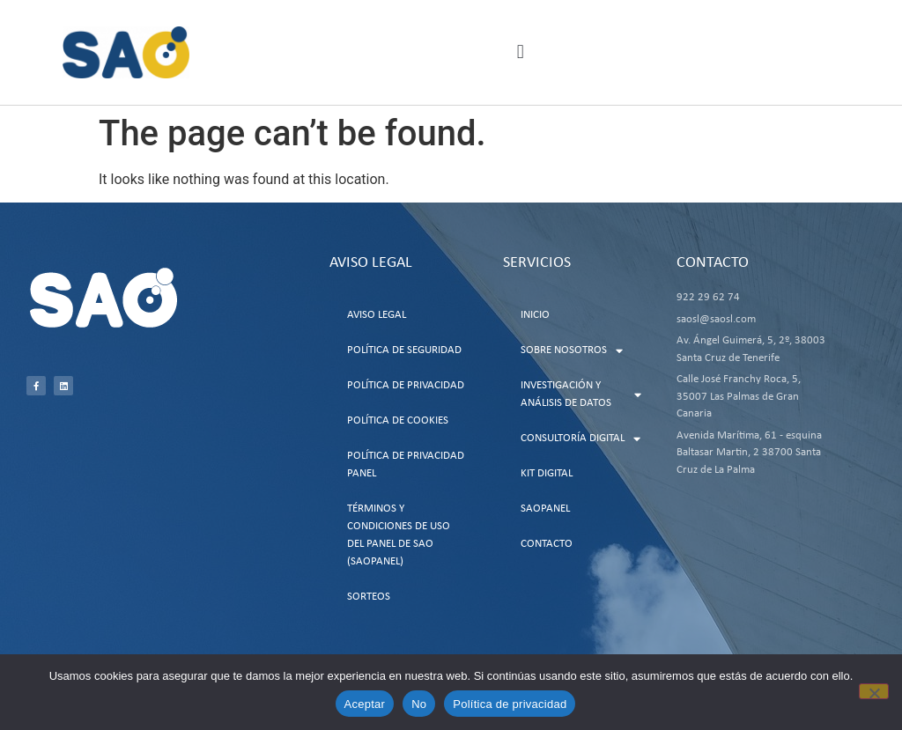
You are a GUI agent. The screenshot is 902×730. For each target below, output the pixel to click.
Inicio (535, 315)
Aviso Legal (376, 315)
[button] (520, 52)
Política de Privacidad (405, 385)
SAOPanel (545, 508)
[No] (874, 691)
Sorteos (368, 596)
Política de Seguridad (404, 350)
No (418, 704)
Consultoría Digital (580, 438)
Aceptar (365, 704)
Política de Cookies (397, 420)
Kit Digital (547, 473)
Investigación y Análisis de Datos (581, 394)
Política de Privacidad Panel (405, 464)
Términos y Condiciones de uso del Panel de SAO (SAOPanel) (398, 535)
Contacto (547, 543)
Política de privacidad (509, 704)
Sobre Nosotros (572, 350)
